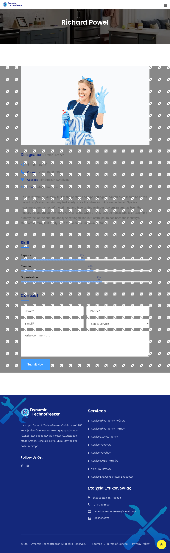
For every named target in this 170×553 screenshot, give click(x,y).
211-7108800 (102, 504)
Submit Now (35, 364)
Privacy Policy (140, 544)
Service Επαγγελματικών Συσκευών (112, 476)
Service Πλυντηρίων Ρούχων (108, 420)
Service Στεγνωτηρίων (104, 436)
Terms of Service (117, 544)
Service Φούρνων (101, 444)
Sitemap (97, 544)
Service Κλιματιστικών (104, 460)
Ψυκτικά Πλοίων (101, 468)
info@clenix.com (48, 187)
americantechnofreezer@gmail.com (115, 511)
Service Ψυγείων (101, 452)
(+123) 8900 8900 (49, 172)
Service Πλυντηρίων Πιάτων (108, 428)
